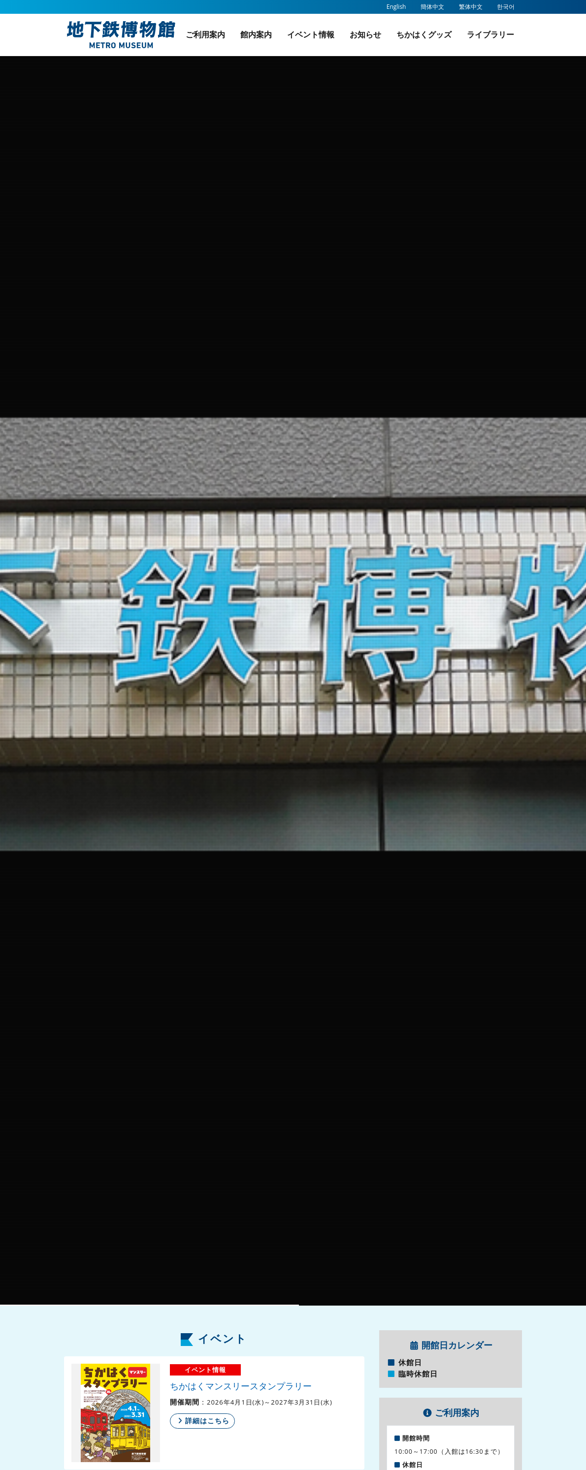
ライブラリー (490, 34)
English (396, 6)
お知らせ (365, 34)
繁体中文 (471, 6)
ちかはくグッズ (424, 34)
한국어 (506, 6)
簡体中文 (432, 6)
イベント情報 (310, 34)
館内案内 (256, 34)
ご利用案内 (205, 34)
